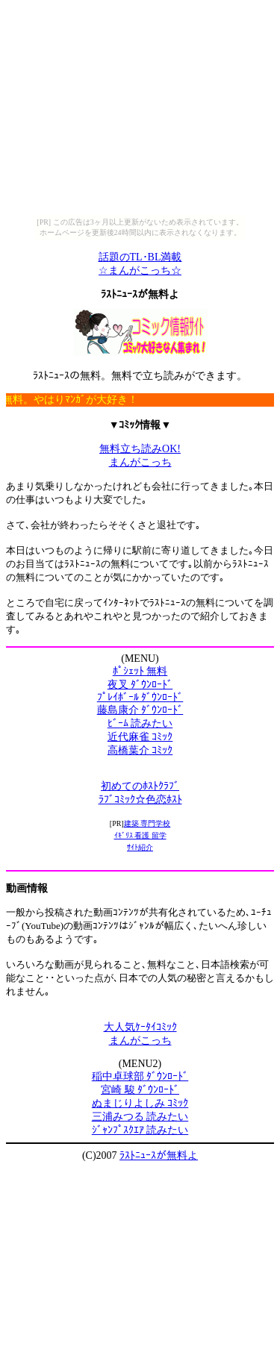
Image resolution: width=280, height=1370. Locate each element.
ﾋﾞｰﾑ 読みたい (140, 723)
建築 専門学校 (147, 823)
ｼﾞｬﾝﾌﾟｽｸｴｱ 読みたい (140, 1130)
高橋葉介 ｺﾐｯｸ (140, 750)
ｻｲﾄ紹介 (140, 847)
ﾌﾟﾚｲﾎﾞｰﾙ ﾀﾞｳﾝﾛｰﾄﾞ (140, 697)
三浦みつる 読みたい (140, 1116)
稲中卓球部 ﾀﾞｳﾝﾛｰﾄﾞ (140, 1076)
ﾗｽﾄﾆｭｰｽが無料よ (158, 1155)
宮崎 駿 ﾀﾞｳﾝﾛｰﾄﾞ (140, 1089)
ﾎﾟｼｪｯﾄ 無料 (140, 671)
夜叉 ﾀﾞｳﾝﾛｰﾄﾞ (140, 684)
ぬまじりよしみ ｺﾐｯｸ (140, 1103)
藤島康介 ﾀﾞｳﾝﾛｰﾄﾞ (140, 710)
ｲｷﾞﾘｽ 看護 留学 (140, 835)
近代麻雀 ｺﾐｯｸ (140, 736)
